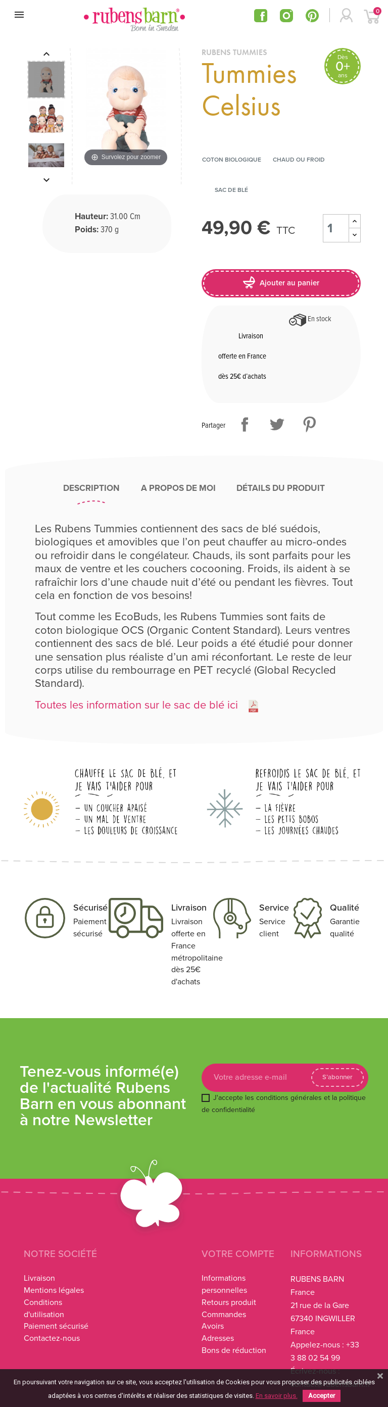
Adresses (218, 1338)
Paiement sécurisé (56, 1326)
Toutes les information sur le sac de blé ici (136, 705)
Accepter (321, 1395)
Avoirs (213, 1326)
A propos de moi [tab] (178, 488)
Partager (244, 424)
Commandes (224, 1315)
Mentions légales (54, 1290)
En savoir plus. (277, 1395)
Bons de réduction (234, 1350)
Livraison (189, 907)
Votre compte (238, 1254)
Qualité (344, 907)
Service (274, 907)
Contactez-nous (52, 1338)
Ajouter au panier (281, 282)
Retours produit (229, 1302)
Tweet (277, 424)
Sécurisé (90, 907)
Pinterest (309, 424)
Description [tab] (91, 488)
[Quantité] (336, 228)
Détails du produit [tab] (280, 488)
